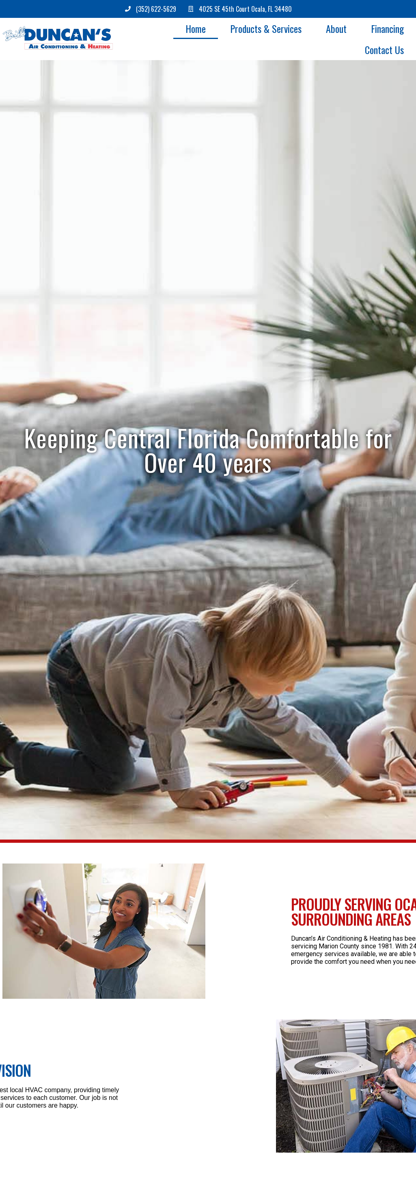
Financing (387, 28)
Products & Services (266, 28)
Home (195, 28)
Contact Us (384, 49)
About (336, 28)
